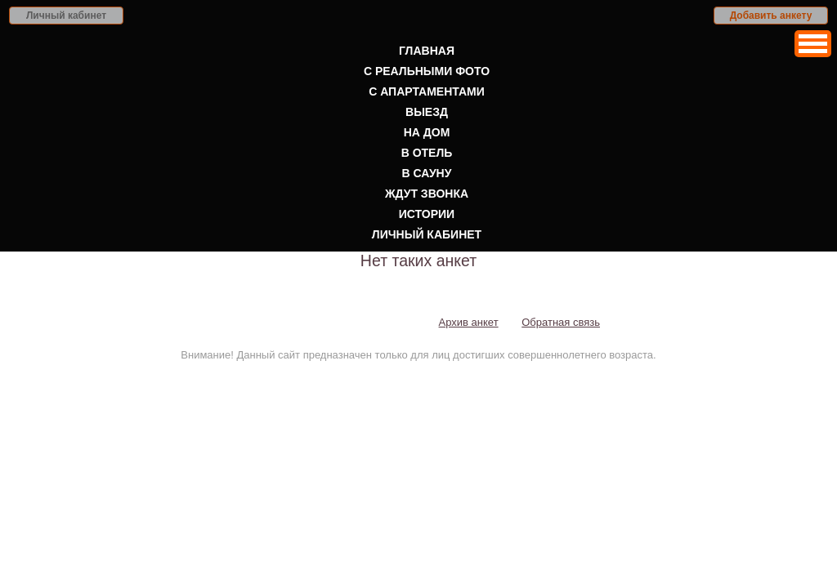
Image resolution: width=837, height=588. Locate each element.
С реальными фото (427, 71)
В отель (427, 152)
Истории (426, 213)
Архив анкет (469, 322)
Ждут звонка (426, 193)
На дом (427, 132)
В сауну (427, 173)
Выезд (426, 111)
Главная (426, 50)
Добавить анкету (771, 15)
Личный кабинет (66, 15)
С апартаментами (427, 91)
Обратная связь (560, 322)
